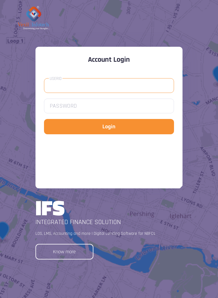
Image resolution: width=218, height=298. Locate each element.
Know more (64, 251)
